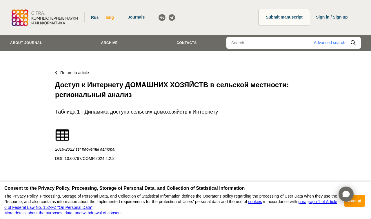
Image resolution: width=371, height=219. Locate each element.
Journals (136, 17)
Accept (354, 200)
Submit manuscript (284, 17)
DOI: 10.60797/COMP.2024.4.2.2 (84, 158)
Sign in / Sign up (332, 17)
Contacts (187, 43)
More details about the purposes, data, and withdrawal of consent (63, 213)
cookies (255, 201)
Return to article (72, 72)
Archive (109, 43)
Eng (110, 17)
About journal (26, 43)
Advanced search (329, 42)
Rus (95, 17)
